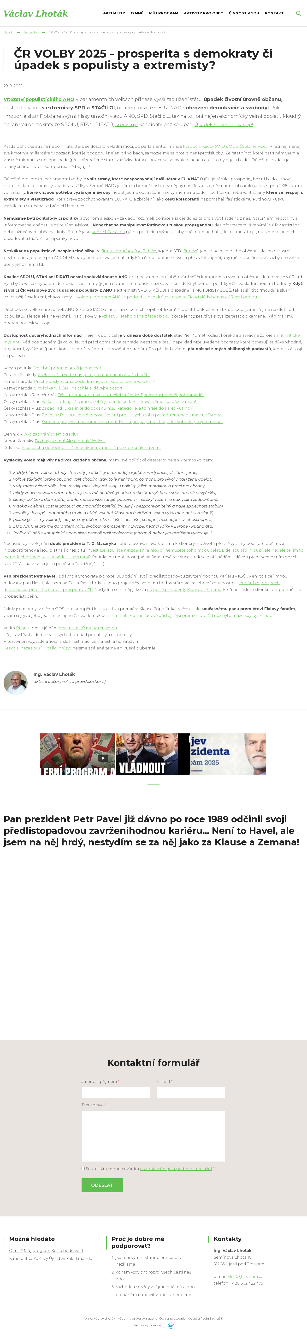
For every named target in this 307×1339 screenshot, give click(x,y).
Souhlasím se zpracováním (148, 1167)
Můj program (37, 1249)
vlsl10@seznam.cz (245, 1275)
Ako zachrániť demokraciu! (51, 434)
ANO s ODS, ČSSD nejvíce (241, 146)
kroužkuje (126, 124)
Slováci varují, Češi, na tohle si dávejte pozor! (78, 388)
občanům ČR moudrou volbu (88, 628)
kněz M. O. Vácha (108, 232)
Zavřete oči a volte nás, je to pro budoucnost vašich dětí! (94, 374)
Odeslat (102, 1184)
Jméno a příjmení (101, 1080)
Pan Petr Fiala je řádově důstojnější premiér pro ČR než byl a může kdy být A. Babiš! (194, 615)
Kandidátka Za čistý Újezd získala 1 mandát (51, 1257)
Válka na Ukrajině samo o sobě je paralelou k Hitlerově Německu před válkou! (119, 401)
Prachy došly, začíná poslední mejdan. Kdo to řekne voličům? (94, 381)
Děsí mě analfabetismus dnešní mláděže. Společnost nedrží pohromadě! (131, 395)
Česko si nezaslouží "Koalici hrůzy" (37, 648)
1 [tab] (153, 783)
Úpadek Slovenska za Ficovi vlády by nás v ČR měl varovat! (201, 297)
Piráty (21, 628)
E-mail (165, 1080)
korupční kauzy (198, 146)
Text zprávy (94, 1104)
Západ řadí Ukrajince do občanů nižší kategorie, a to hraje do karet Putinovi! (118, 408)
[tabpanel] (78, 753)
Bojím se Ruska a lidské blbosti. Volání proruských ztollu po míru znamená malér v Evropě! (132, 415)
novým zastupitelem (146, 1256)
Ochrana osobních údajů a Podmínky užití (191, 1317)
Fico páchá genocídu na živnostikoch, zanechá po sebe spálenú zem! (91, 447)
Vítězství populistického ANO (41, 99)
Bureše (190, 251)
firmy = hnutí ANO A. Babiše (129, 251)
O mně (16, 1249)
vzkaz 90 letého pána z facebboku (136, 316)
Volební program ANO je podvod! (110, 297)
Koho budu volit (67, 1249)
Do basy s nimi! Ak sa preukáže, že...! (70, 441)
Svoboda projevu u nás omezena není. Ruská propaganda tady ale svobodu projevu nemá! (132, 421)
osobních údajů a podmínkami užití (176, 1167)
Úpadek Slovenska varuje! (224, 124)
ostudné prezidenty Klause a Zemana (184, 589)
